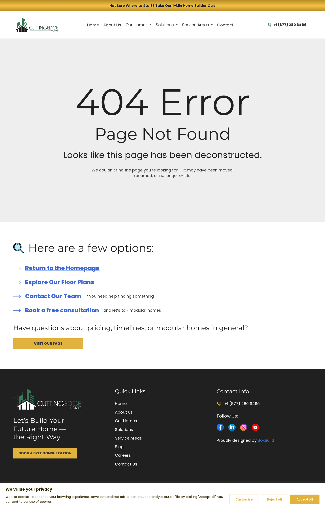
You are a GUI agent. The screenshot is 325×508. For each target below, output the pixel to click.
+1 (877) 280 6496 (286, 24)
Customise (244, 499)
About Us (112, 25)
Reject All (274, 499)
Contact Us (126, 464)
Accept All (305, 499)
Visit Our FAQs (48, 343)
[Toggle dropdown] (150, 24)
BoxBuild (266, 440)
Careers (123, 455)
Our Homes (137, 25)
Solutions (165, 25)
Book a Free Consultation (45, 453)
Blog (119, 446)
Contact (225, 25)
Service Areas (195, 25)
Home (93, 25)
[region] (162, 495)
